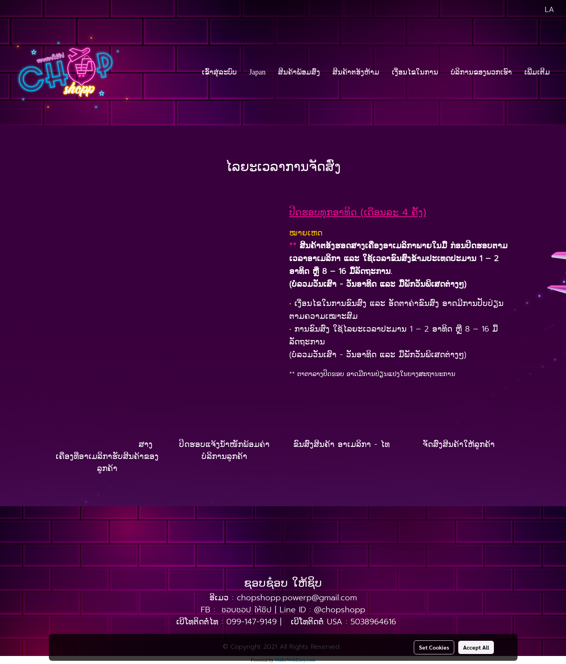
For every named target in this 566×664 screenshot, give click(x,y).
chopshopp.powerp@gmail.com (297, 598)
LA (543, 9)
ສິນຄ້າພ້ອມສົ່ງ (299, 72)
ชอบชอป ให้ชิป (247, 610)
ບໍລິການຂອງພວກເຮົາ (481, 72)
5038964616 (373, 622)
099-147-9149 (251, 622)
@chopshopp (339, 610)
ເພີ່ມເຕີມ (537, 72)
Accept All (476, 647)
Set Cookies (434, 647)
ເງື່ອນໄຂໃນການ (415, 72)
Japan (257, 72)
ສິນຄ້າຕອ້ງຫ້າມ (355, 72)
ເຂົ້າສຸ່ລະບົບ (219, 72)
